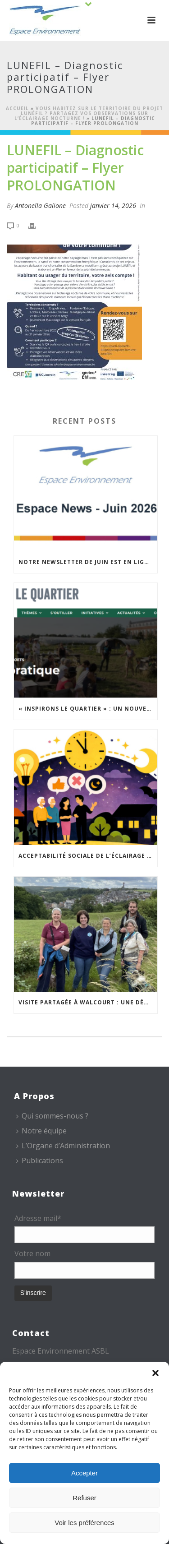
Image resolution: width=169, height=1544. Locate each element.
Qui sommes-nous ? (52, 1116)
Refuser (84, 1498)
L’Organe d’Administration (63, 1146)
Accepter (84, 1473)
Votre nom (32, 1253)
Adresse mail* (37, 1218)
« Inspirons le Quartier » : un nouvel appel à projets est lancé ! (87, 708)
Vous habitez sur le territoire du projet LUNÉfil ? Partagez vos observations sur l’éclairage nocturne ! (89, 113)
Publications (39, 1160)
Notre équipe (41, 1131)
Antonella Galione (40, 205)
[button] (155, 1373)
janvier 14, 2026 (113, 205)
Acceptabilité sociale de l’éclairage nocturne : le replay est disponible (87, 856)
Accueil (17, 108)
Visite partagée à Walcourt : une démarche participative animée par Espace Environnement (87, 1002)
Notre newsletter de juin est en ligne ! (87, 562)
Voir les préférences (84, 1522)
